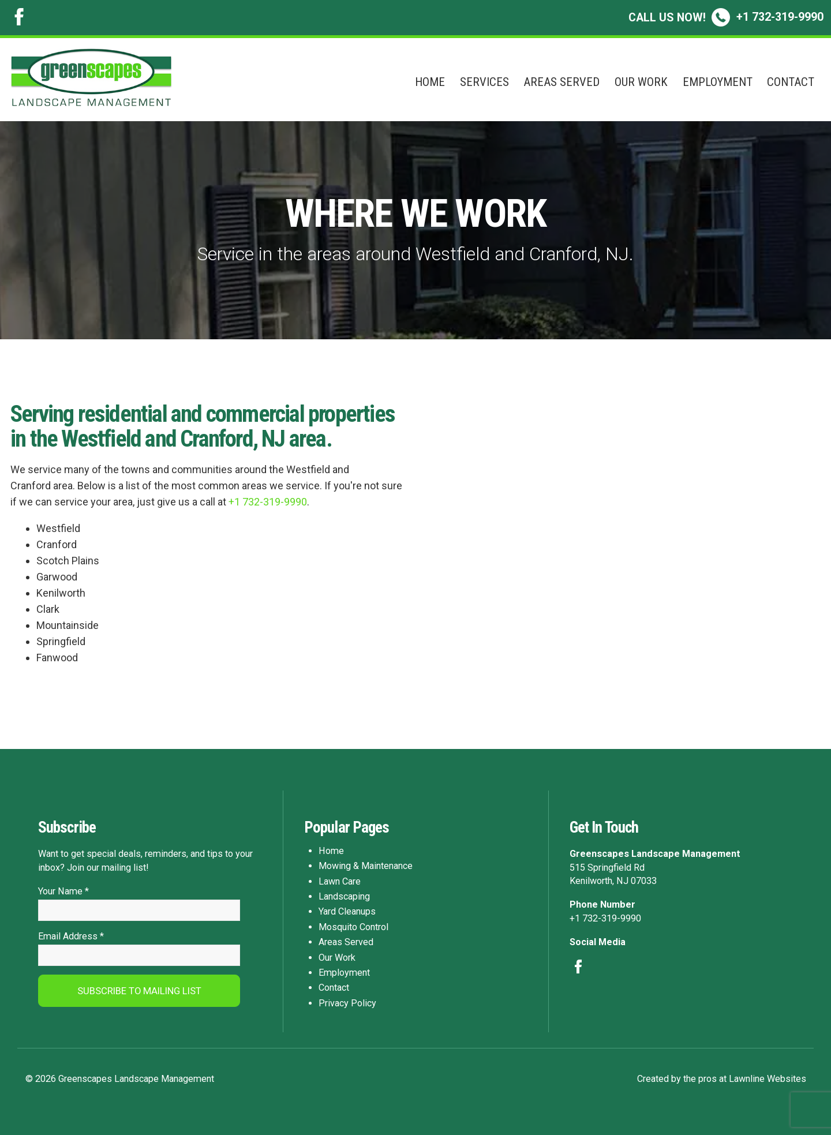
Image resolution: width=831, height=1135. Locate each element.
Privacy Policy (347, 1003)
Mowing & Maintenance (366, 865)
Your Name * (63, 891)
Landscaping (344, 896)
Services (484, 82)
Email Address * (71, 936)
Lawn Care (340, 881)
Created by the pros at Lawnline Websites (721, 1078)
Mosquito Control (353, 927)
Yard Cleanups (347, 911)
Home (430, 82)
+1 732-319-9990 (725, 17)
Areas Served (561, 82)
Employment (718, 82)
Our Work (641, 82)
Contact (790, 82)
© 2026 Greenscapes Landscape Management (119, 1078)
